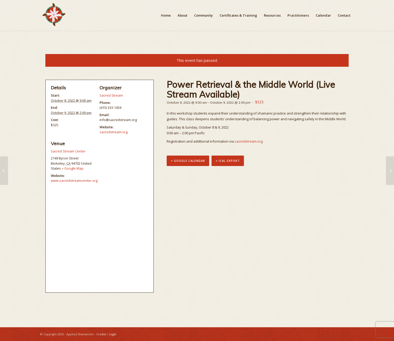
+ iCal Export (228, 161)
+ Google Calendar (188, 161)
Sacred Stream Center (68, 151)
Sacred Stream (111, 95)
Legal (112, 334)
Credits (101, 334)
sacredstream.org (249, 141)
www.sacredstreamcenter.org (74, 180)
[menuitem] (166, 15)
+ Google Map (72, 168)
